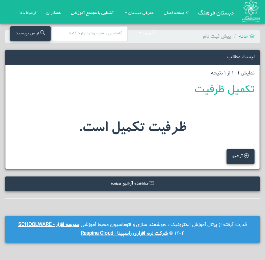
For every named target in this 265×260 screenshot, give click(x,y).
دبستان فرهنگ (216, 13)
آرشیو (240, 156)
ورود (147, 33)
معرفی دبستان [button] (139, 13)
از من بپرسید (30, 33)
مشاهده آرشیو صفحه (132, 183)
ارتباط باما (28, 13)
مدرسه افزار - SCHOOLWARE (48, 224)
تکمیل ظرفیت (224, 89)
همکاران (53, 13)
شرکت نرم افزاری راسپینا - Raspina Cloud (124, 233)
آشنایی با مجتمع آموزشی (92, 13)
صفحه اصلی (176, 13)
